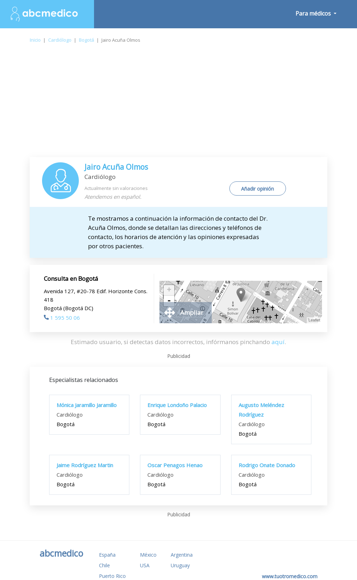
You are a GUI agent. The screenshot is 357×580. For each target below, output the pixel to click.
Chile (104, 565)
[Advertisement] (178, 103)
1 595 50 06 (62, 317)
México (148, 554)
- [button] (168, 301)
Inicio (35, 40)
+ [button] (169, 290)
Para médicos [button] (313, 13)
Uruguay (180, 565)
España (107, 554)
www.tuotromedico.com (289, 576)
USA (145, 565)
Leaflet (314, 320)
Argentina (182, 554)
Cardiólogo (59, 40)
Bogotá (86, 40)
